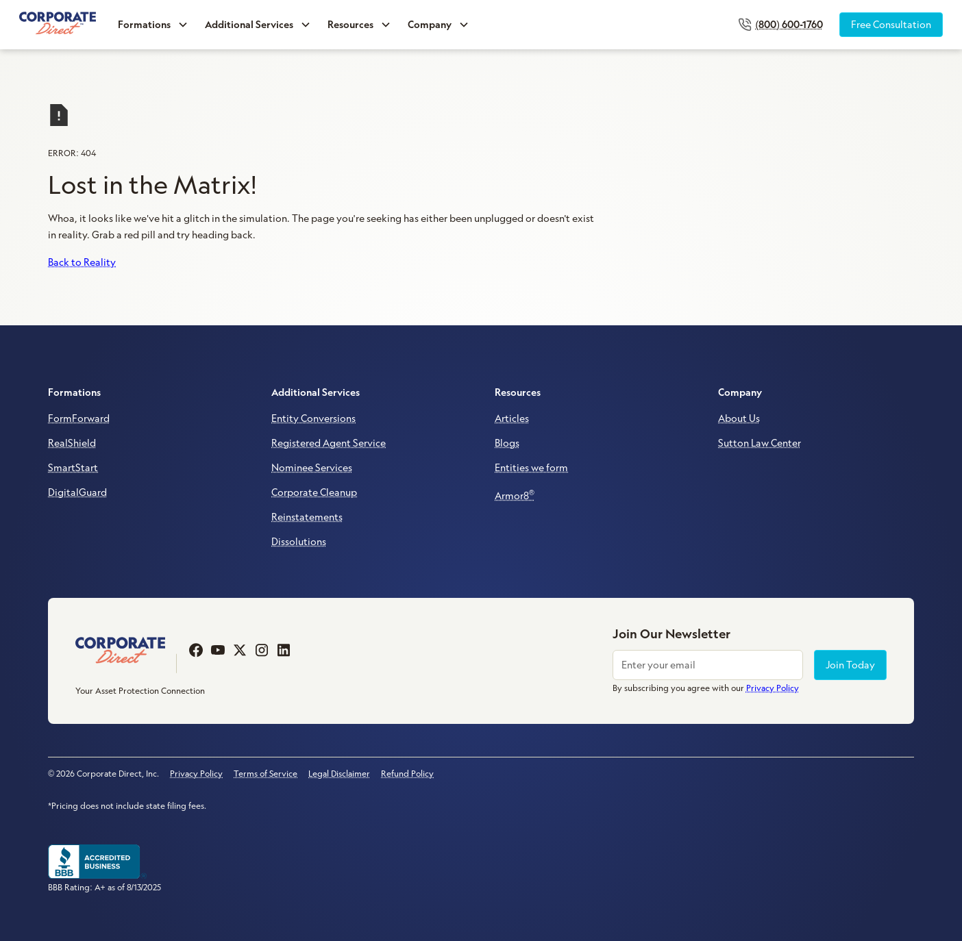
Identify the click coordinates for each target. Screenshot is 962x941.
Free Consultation (891, 24)
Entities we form (531, 468)
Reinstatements (307, 517)
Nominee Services (311, 468)
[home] (57, 24)
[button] (153, 25)
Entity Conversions (313, 418)
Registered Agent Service (328, 443)
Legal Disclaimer (339, 773)
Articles (512, 418)
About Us (739, 418)
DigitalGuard (77, 492)
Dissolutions (298, 542)
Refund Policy (407, 773)
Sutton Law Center (759, 443)
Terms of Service (265, 773)
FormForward (79, 418)
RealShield (72, 443)
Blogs (507, 443)
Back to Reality (82, 262)
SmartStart (73, 468)
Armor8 (514, 495)
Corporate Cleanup (314, 492)
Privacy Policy (196, 773)
